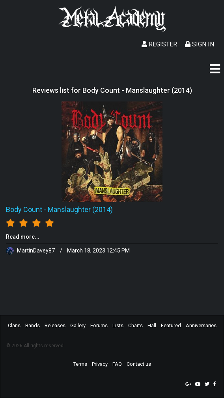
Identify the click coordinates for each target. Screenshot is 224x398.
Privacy (100, 364)
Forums (99, 325)
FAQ (117, 364)
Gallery (78, 325)
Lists (117, 325)
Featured (171, 325)
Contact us (139, 364)
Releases (55, 325)
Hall (151, 325)
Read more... (22, 237)
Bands (32, 325)
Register (159, 44)
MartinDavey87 (31, 250)
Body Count (24, 209)
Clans (14, 325)
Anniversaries (201, 325)
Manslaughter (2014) (80, 209)
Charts (135, 325)
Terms (80, 364)
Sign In (199, 44)
